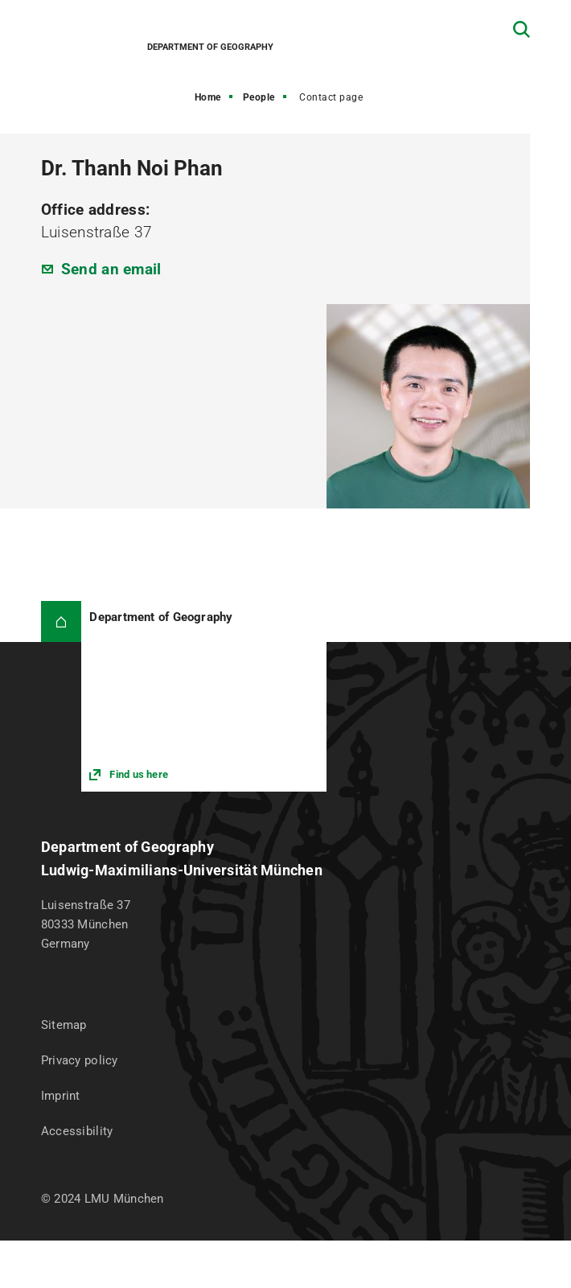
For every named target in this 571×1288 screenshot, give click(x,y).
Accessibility (77, 1131)
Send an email (111, 269)
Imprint (60, 1095)
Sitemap (64, 1025)
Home (208, 97)
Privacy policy (79, 1060)
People (259, 97)
